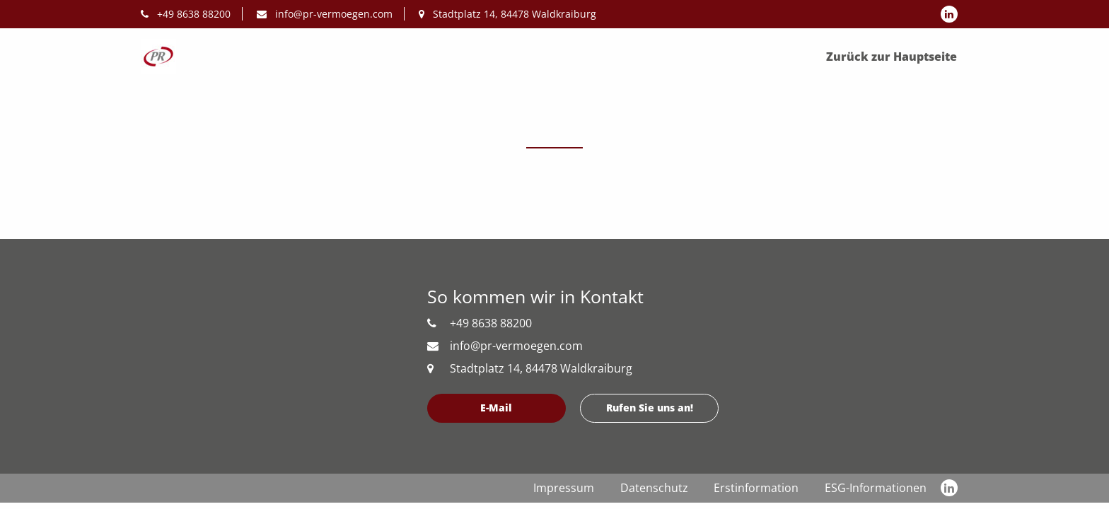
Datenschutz (654, 488)
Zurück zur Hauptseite (891, 56)
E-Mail (496, 407)
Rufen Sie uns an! (649, 407)
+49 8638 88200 (186, 14)
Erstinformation (756, 488)
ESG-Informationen (876, 488)
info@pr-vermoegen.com (325, 14)
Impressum (563, 488)
